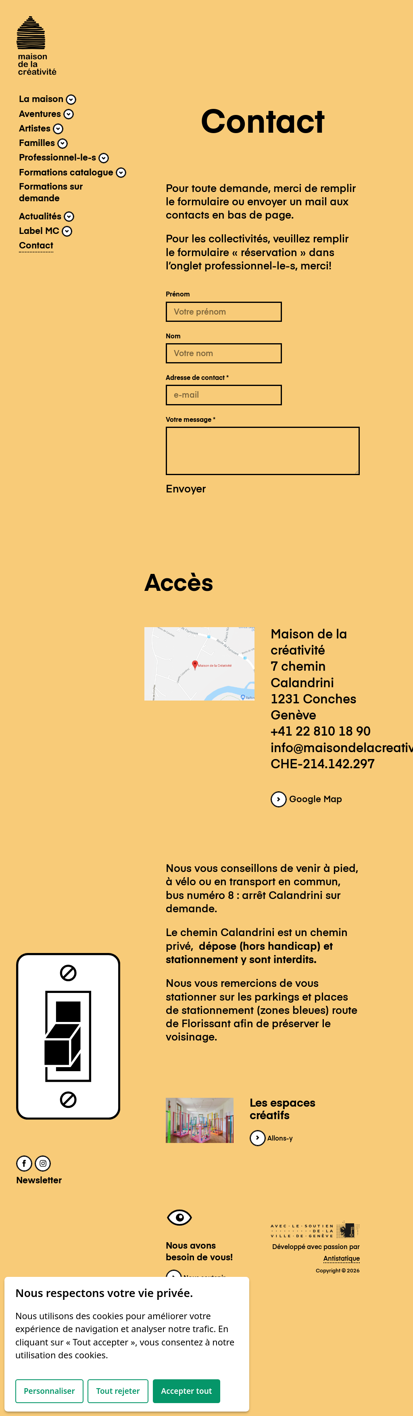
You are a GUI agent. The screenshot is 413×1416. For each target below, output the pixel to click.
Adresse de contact (197, 378)
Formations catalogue (72, 172)
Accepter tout (186, 1391)
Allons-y (271, 1138)
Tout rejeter (118, 1391)
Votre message (190, 420)
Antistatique (341, 1258)
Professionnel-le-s (64, 158)
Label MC (45, 231)
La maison (47, 99)
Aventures (46, 114)
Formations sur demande (51, 193)
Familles (43, 143)
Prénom (178, 294)
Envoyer (186, 489)
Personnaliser (49, 1391)
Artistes (41, 128)
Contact (36, 246)
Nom (173, 336)
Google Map (306, 799)
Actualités (46, 216)
